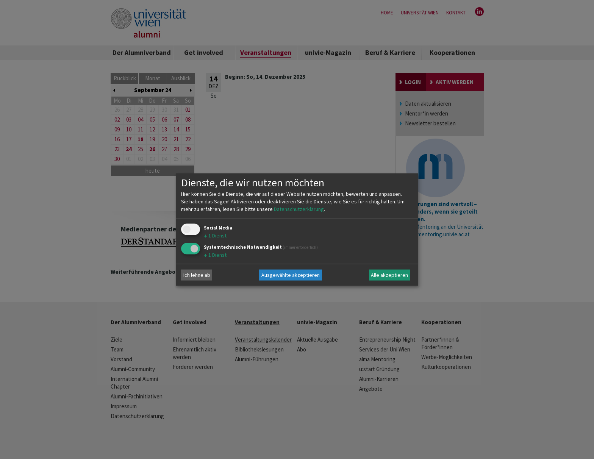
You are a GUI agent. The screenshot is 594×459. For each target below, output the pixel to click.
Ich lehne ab (196, 275)
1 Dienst (215, 235)
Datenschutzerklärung (299, 208)
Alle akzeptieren (389, 275)
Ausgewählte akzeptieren (290, 275)
